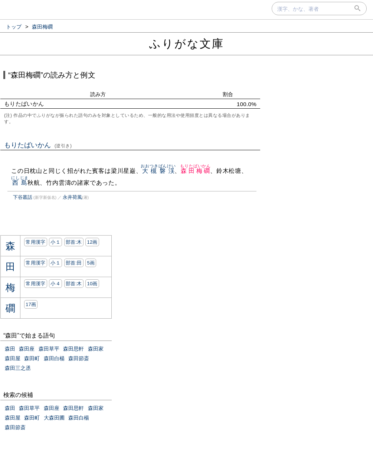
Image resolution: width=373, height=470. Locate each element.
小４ (55, 283)
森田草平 (49, 349)
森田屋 (12, 358)
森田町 (32, 358)
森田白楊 (54, 358)
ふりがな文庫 (186, 43)
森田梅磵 (195, 171)
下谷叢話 (22, 197)
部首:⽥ (74, 263)
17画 (31, 304)
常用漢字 (35, 242)
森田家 (96, 349)
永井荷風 (72, 197)
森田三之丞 (18, 368)
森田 (10, 349)
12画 (92, 242)
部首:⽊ (74, 242)
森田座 (27, 349)
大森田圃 (54, 418)
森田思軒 (73, 349)
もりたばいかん (38, 145)
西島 (20, 183)
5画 (91, 263)
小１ (55, 242)
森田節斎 (78, 358)
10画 (92, 283)
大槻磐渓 (158, 171)
